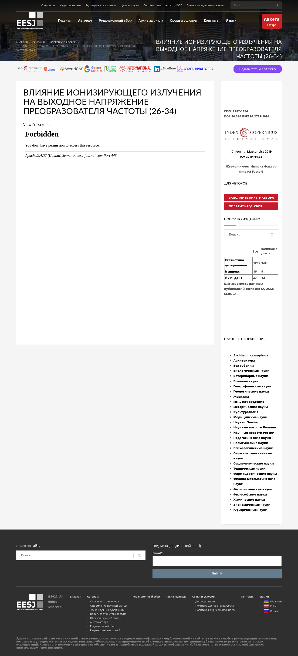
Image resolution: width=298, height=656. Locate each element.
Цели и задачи (130, 5)
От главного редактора (104, 601)
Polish (270, 606)
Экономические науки (252, 504)
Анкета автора (99, 622)
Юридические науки (251, 510)
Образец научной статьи (105, 618)
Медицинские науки (251, 417)
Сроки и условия (203, 596)
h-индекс (232, 271)
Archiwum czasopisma (251, 355)
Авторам (92, 596)
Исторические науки (251, 407)
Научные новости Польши (255, 427)
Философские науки (250, 494)
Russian (271, 611)
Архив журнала (176, 596)
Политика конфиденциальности (215, 610)
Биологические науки (252, 371)
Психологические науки (253, 448)
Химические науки (249, 499)
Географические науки (252, 386)
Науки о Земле (246, 422)
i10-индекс (233, 278)
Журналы (241, 396)
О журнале (48, 5)
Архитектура (244, 360)
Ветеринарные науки (251, 376)
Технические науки (250, 468)
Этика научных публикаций (107, 610)
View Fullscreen (36, 124)
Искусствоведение (249, 402)
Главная (75, 596)
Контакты (247, 596)
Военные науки (246, 381)
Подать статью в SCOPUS (257, 69)
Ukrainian (272, 601)
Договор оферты (205, 601)
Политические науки (251, 443)
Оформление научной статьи (108, 605)
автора (272, 22)
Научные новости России (254, 432)
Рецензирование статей (105, 630)
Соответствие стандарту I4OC (162, 5)
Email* (217, 558)
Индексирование (70, 5)
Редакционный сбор (102, 626)
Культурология (246, 412)
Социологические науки (254, 463)
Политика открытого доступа (108, 613)
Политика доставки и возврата (214, 605)
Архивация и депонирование (205, 5)
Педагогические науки (252, 438)
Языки (264, 596)
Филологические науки (253, 489)
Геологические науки (251, 391)
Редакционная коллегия (100, 5)
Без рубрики (244, 365)
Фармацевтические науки (255, 474)
